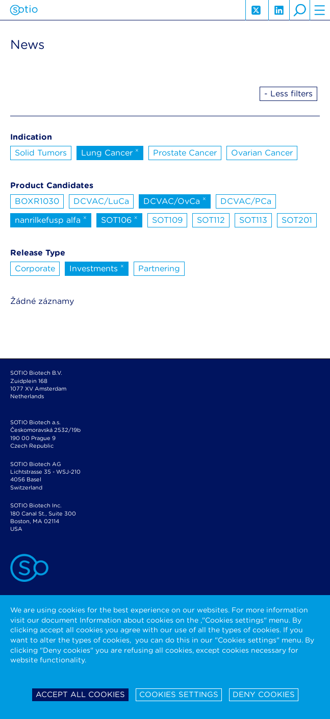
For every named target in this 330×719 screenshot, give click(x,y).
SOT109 (167, 220)
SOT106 (119, 219)
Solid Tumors (41, 153)
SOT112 (211, 220)
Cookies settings (178, 694)
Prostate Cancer (185, 153)
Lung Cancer (110, 152)
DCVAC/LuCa (101, 201)
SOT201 (297, 220)
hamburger (320, 10)
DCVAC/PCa (245, 201)
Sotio (23, 10)
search (299, 10)
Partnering (159, 268)
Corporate (35, 268)
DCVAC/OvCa (174, 200)
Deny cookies (264, 694)
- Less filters (288, 93)
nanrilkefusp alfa (51, 219)
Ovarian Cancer (262, 153)
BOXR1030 (37, 201)
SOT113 (253, 220)
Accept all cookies (80, 694)
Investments (96, 267)
